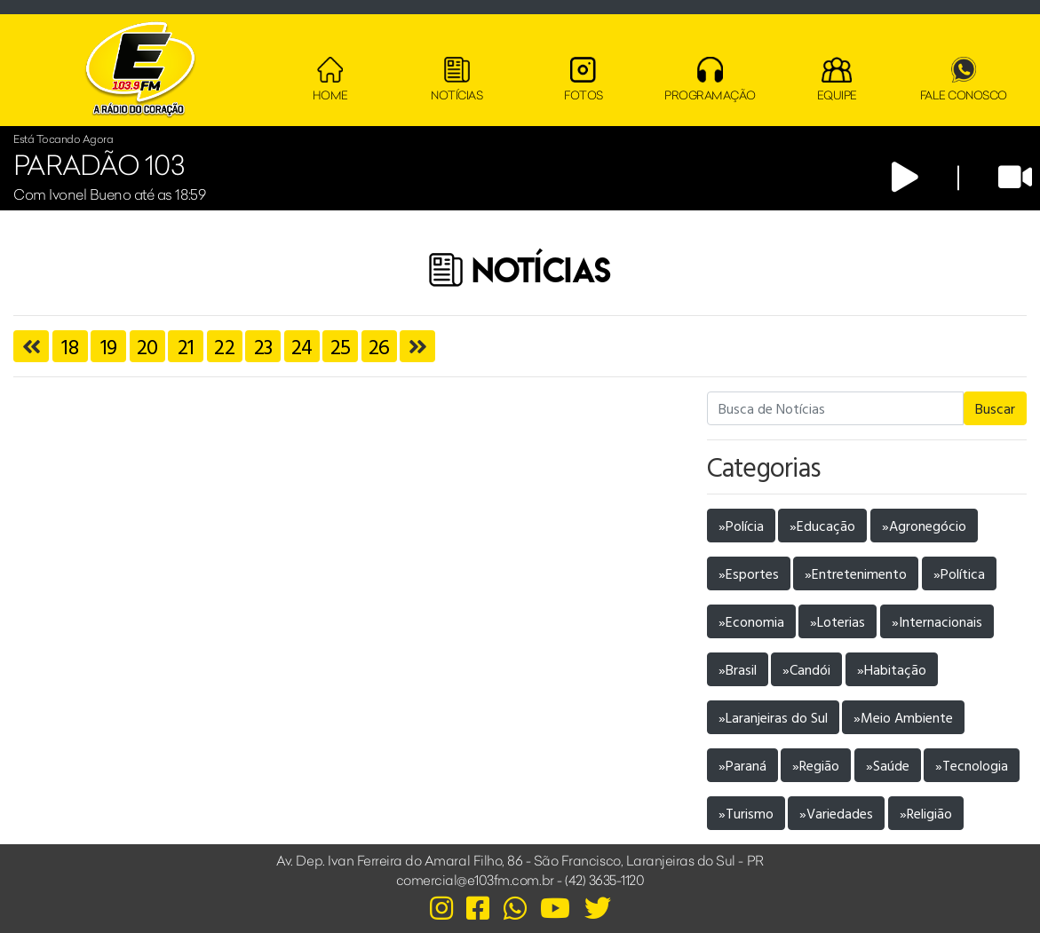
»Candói (806, 669)
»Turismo (746, 813)
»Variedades (836, 813)
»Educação (822, 525)
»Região (815, 765)
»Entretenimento (856, 573)
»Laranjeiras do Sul (773, 717)
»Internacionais (937, 621)
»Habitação (891, 669)
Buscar (995, 408)
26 (379, 346)
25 (340, 346)
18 (69, 346)
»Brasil (737, 669)
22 (224, 346)
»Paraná (742, 765)
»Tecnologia (971, 765)
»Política (959, 573)
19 (108, 346)
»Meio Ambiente (903, 717)
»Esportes (748, 573)
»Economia (751, 621)
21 (186, 346)
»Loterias (837, 621)
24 (302, 346)
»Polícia (741, 525)
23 (263, 346)
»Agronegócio (924, 525)
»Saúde (887, 765)
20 (147, 346)
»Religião (926, 813)
